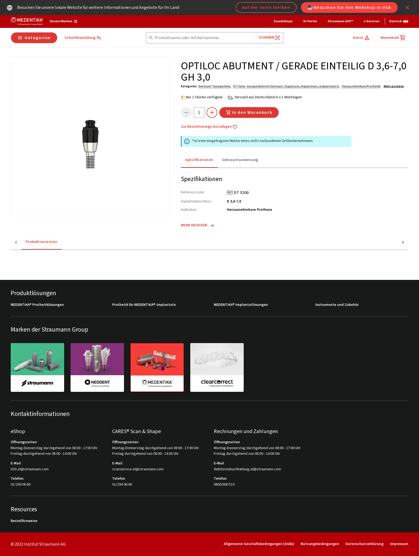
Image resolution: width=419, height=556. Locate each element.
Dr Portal (310, 21)
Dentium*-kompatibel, (215, 86)
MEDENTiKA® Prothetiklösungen (37, 304)
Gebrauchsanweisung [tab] (240, 160)
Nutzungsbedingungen (320, 544)
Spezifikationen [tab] (199, 160)
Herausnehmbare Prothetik (361, 86)
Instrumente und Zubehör (337, 304)
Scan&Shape (283, 21)
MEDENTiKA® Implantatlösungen (241, 304)
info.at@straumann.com (30, 469)
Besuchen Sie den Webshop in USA (349, 7)
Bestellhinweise (24, 521)
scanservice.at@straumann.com (138, 469)
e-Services (371, 21)
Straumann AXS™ (340, 21)
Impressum (399, 544)
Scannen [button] (269, 37)
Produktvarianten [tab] (30, 242)
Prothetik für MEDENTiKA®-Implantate (144, 304)
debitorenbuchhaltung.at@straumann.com (247, 469)
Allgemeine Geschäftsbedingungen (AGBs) (259, 544)
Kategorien (34, 38)
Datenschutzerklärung (364, 544)
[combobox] (204, 38)
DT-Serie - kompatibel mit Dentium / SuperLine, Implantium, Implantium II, (286, 86)
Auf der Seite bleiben (266, 7)
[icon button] (407, 7)
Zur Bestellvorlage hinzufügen (209, 127)
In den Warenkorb (249, 112)
